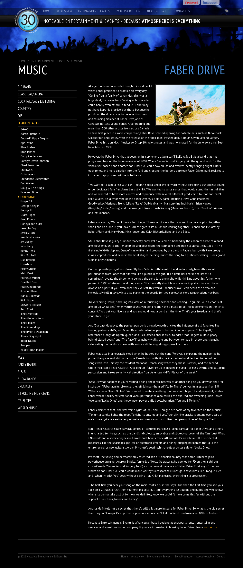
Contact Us (182, 11)
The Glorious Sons (32, 318)
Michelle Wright (30, 278)
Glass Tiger (28, 215)
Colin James (28, 174)
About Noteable (157, 11)
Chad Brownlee (30, 165)
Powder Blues (29, 291)
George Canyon (30, 206)
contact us (211, 527)
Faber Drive (28, 197)
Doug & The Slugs (32, 188)
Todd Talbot (28, 341)
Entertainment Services (94, 11)
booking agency (169, 522)
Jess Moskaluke (30, 237)
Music (78, 61)
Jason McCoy (28, 228)
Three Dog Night (31, 336)
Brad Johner (28, 152)
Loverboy (26, 264)
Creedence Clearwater (35, 179)
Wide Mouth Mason (32, 350)
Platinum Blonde (31, 287)
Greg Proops (28, 219)
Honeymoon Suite (31, 224)
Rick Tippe (27, 300)
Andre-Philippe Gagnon (35, 138)
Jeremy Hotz (28, 233)
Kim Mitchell (28, 255)
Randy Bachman (30, 296)
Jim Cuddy (27, 242)
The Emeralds (29, 314)
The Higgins (28, 323)
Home (46, 11)
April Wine (27, 143)
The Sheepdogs (30, 327)
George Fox (28, 210)
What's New (64, 11)
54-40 (24, 129)
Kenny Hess (28, 251)
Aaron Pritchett (30, 134)
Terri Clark (27, 309)
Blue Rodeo (28, 147)
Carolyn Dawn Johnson (35, 161)
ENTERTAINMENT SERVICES (50, 61)
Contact (221, 556)
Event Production (128, 11)
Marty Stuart (28, 269)
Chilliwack (27, 170)
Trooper (25, 345)
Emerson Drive (29, 192)
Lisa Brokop (28, 260)
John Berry (27, 246)
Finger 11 (26, 201)
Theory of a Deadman (34, 332)
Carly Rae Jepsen (31, 156)
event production (115, 527)
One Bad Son (29, 282)
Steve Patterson (31, 305)
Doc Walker (28, 183)
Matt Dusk (27, 273)
